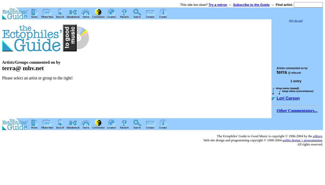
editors (317, 136)
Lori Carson (288, 98)
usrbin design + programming (302, 140)
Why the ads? (296, 20)
